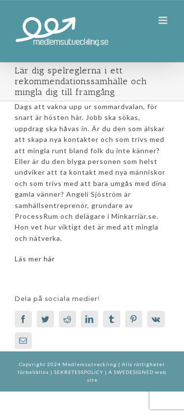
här (49, 258)
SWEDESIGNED (134, 372)
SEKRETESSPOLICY (79, 372)
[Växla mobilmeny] (163, 20)
